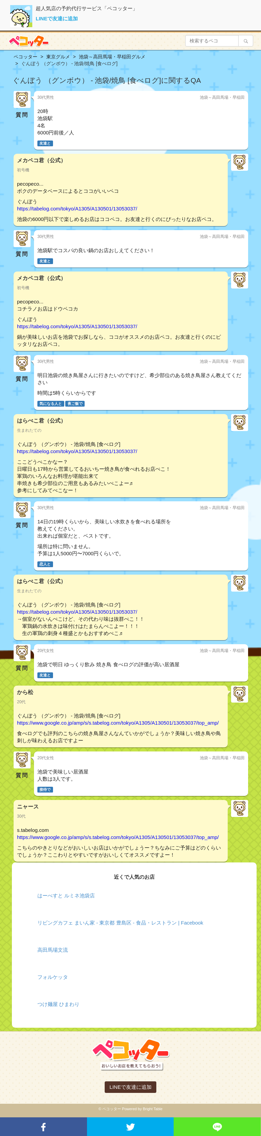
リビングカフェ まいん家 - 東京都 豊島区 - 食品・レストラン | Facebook (120, 923)
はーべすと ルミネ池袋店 (66, 895)
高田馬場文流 (52, 950)
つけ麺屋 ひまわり (58, 1004)
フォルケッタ (52, 977)
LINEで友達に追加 (57, 18)
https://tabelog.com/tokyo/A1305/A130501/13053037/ (77, 208)
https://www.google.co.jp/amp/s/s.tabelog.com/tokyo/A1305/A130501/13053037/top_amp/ (118, 723)
